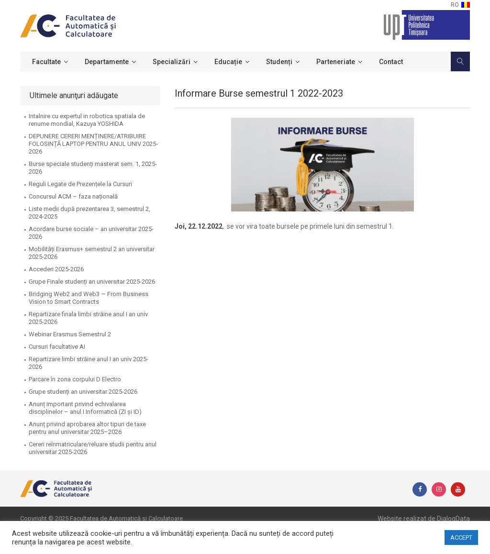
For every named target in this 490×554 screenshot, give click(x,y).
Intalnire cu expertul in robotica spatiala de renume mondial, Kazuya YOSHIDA (87, 119)
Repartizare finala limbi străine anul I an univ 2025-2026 (88, 317)
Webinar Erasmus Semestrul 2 (70, 334)
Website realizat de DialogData (424, 518)
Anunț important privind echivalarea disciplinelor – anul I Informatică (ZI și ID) (85, 407)
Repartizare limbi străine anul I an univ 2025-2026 (88, 362)
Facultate (46, 62)
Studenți (279, 62)
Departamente (107, 62)
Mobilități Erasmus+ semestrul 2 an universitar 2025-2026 (92, 252)
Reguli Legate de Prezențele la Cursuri (80, 184)
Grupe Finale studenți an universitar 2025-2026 (92, 281)
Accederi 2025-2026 (56, 269)
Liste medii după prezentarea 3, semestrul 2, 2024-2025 (89, 212)
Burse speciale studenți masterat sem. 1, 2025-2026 (93, 167)
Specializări (171, 62)
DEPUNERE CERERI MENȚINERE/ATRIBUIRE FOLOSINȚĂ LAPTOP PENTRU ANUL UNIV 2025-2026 (93, 144)
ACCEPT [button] (461, 537)
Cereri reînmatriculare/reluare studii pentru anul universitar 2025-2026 (92, 448)
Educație (228, 62)
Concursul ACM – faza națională (73, 196)
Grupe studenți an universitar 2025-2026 (83, 391)
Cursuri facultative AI (57, 346)
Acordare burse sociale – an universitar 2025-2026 (91, 232)
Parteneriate (335, 62)
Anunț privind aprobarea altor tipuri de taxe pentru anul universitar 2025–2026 (87, 428)
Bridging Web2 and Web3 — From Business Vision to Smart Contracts (88, 297)
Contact (391, 62)
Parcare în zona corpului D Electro (75, 379)
